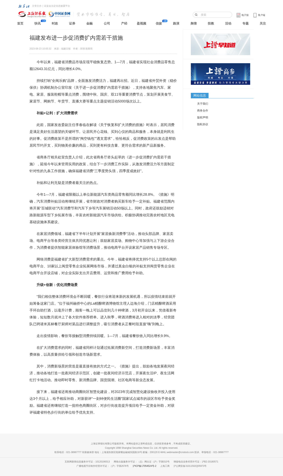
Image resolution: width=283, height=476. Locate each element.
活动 (228, 23)
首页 (20, 23)
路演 (176, 23)
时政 (55, 23)
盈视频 (141, 23)
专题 (245, 23)
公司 (107, 23)
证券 (72, 23)
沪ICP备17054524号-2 (144, 466)
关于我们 (202, 103)
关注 (263, 23)
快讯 (37, 23)
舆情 (193, 23)
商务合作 (202, 110)
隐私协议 (202, 124)
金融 (89, 23)
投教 (211, 23)
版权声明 (202, 117)
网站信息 (199, 95)
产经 (124, 23)
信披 (159, 23)
